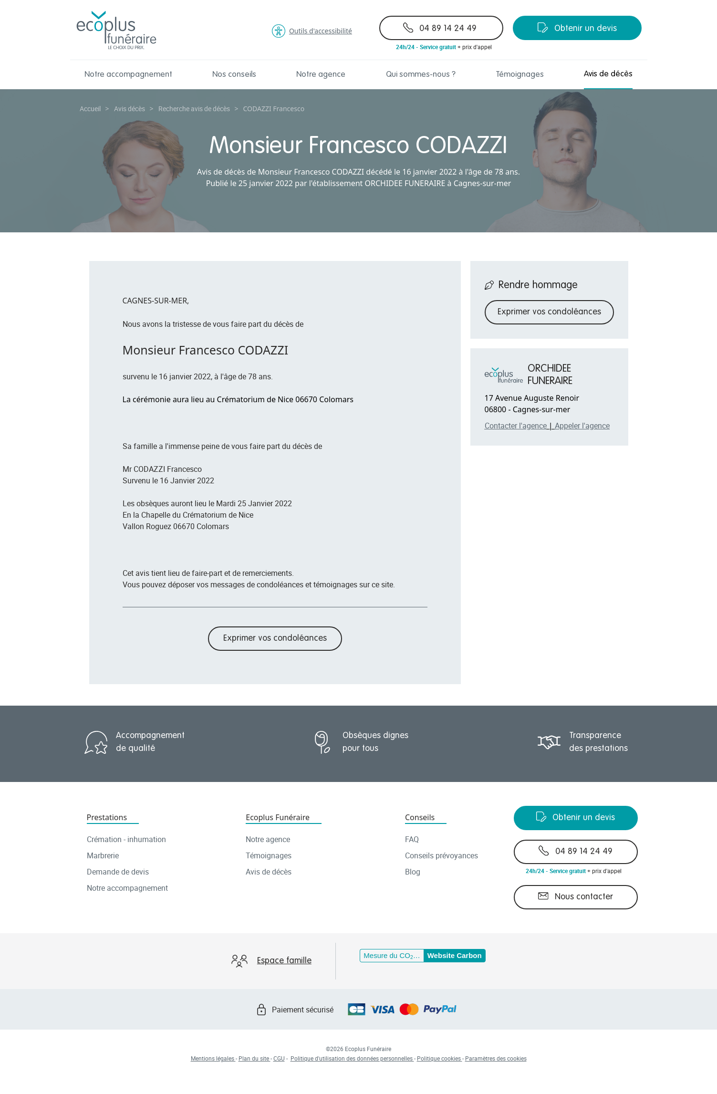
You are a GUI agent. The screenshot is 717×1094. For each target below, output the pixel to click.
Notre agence (320, 75)
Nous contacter (575, 896)
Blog (412, 871)
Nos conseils (234, 75)
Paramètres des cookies (496, 1058)
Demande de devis (118, 871)
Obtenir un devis (577, 27)
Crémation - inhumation (126, 839)
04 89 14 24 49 (440, 27)
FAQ (412, 839)
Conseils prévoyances (441, 855)
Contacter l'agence (516, 425)
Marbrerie (103, 855)
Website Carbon (454, 955)
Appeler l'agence (582, 425)
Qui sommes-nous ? (421, 75)
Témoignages (520, 75)
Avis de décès (608, 74)
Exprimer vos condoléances (275, 638)
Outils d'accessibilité (312, 31)
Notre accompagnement (128, 75)
